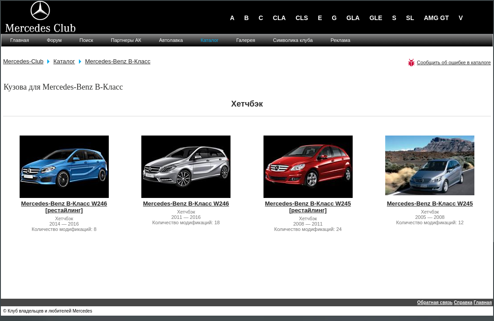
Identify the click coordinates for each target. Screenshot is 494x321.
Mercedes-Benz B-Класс (118, 61)
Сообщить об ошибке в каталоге (454, 62)
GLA (353, 17)
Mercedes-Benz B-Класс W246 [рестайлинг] (64, 207)
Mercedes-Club (23, 61)
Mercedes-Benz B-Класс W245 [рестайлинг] (308, 207)
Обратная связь (435, 302)
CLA (279, 17)
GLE (376, 17)
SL (410, 17)
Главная (482, 302)
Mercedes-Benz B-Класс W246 (186, 203)
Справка (463, 302)
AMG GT (436, 17)
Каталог (64, 61)
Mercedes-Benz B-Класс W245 (430, 203)
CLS (302, 17)
